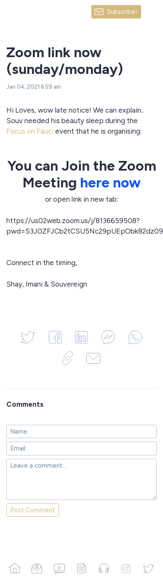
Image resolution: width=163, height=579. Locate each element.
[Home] (14, 568)
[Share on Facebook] (55, 337)
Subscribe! (122, 12)
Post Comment (32, 510)
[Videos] (59, 568)
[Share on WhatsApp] (135, 337)
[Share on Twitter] (28, 337)
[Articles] (81, 568)
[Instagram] (126, 568)
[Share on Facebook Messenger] (108, 337)
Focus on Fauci (29, 131)
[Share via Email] (93, 358)
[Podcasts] (104, 568)
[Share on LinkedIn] (81, 337)
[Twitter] (148, 568)
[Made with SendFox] (152, 12)
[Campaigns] (37, 568)
